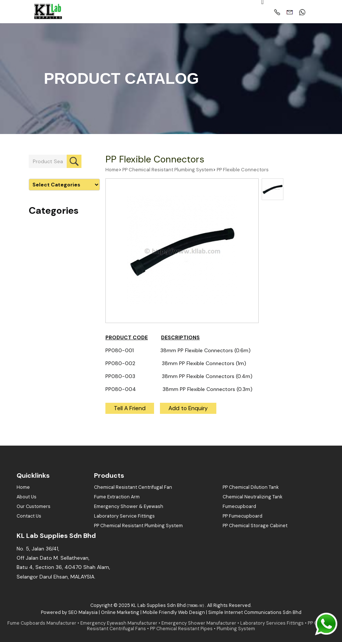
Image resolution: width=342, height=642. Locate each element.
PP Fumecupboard (242, 516)
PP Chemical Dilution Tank (251, 487)
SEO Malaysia (83, 612)
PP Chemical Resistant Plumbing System (167, 169)
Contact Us (29, 516)
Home (112, 169)
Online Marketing (120, 612)
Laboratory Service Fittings (124, 516)
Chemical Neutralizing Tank (252, 497)
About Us (26, 497)
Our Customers (33, 506)
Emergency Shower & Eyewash (128, 506)
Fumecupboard (239, 506)
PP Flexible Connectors (154, 159)
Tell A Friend (130, 408)
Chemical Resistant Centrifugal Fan (133, 487)
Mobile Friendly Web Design (174, 612)
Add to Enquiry (188, 408)
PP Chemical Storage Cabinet (255, 526)
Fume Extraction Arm (117, 497)
